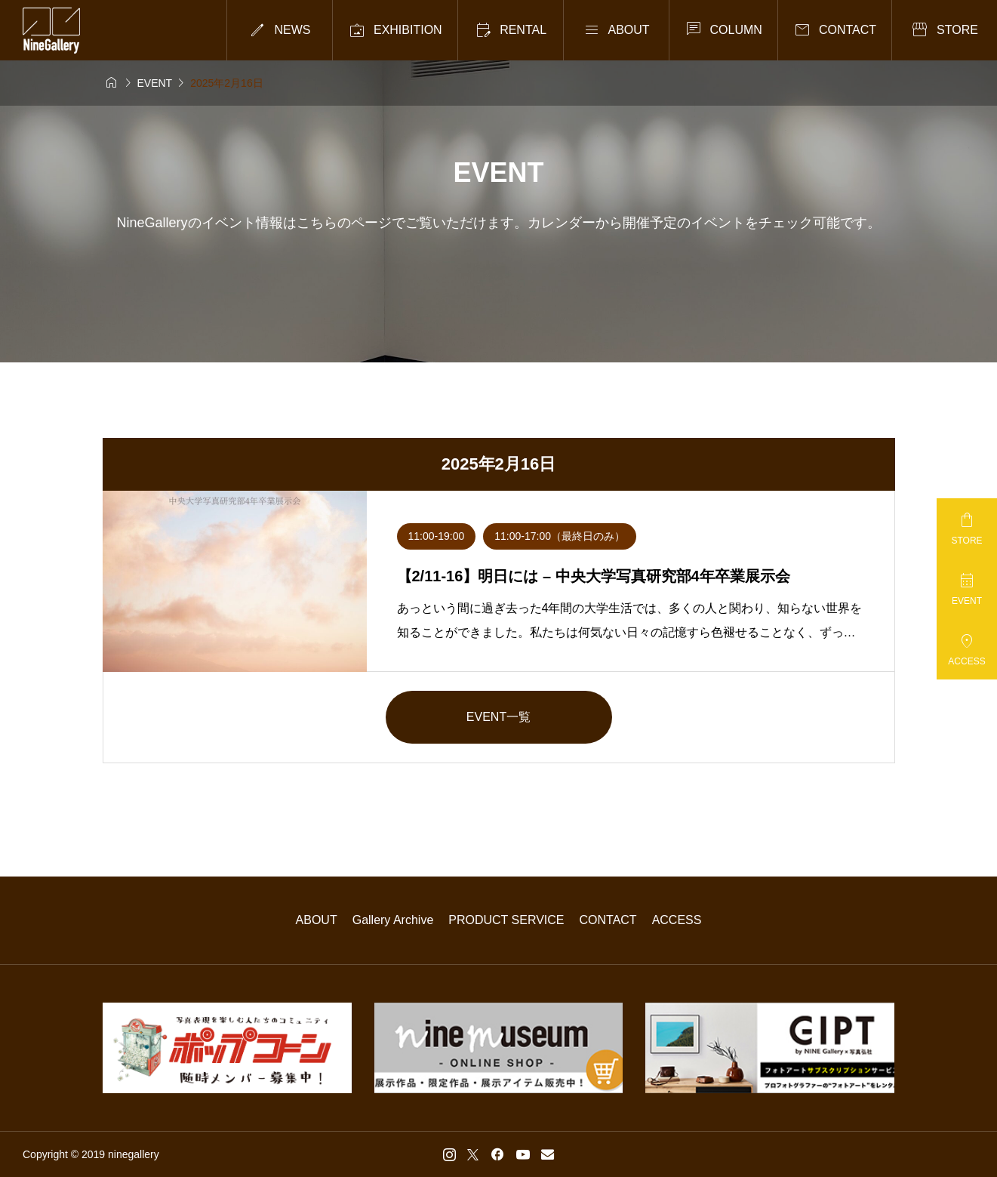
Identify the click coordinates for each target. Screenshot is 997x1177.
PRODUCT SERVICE (506, 920)
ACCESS (677, 920)
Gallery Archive (393, 920)
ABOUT (316, 920)
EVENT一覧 (498, 716)
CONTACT (608, 920)
